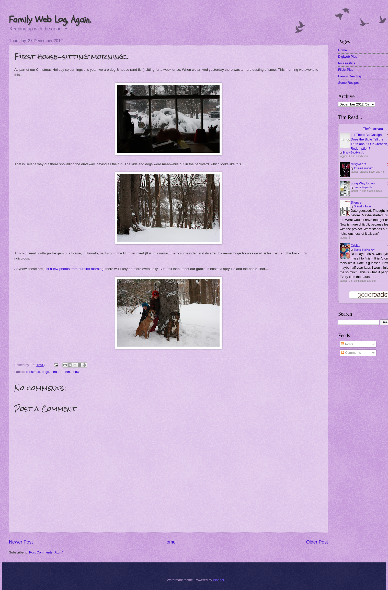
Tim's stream (373, 128)
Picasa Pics (346, 63)
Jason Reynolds (363, 187)
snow (75, 372)
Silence (356, 202)
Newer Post (21, 542)
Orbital (355, 245)
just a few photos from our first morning (74, 269)
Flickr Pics (345, 70)
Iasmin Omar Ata (363, 168)
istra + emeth (60, 372)
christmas (33, 372)
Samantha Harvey (364, 249)
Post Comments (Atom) (46, 552)
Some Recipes (349, 83)
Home (169, 542)
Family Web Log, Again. (50, 19)
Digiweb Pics (347, 56)
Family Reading (349, 76)
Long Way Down (363, 183)
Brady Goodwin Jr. (353, 152)
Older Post (317, 542)
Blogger (218, 580)
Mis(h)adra (359, 164)
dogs (45, 372)
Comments (351, 353)
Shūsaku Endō (362, 206)
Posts (347, 344)
